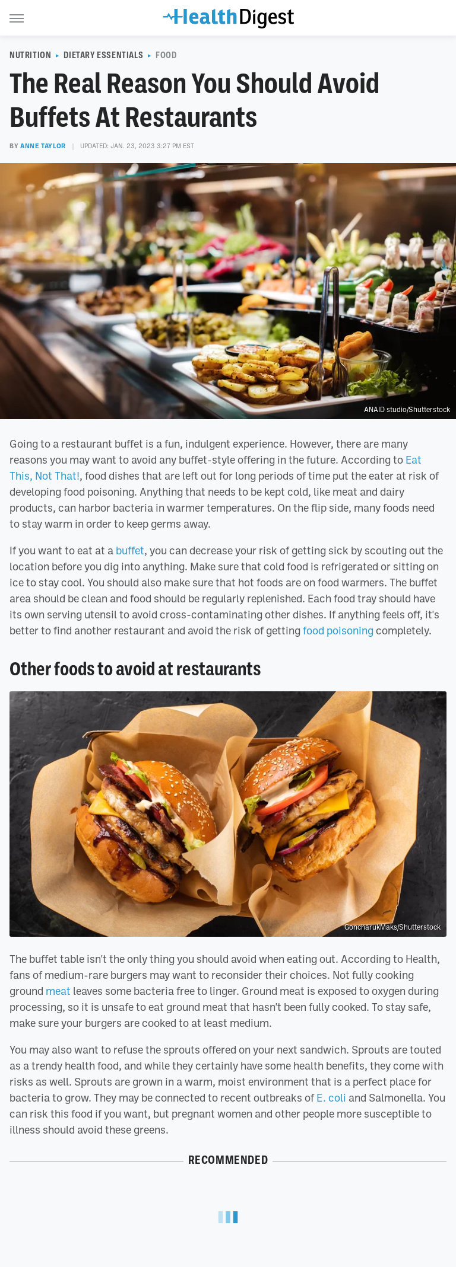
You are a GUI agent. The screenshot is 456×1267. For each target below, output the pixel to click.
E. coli (331, 1097)
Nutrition (30, 55)
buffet (130, 550)
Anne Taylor (43, 146)
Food (166, 55)
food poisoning (338, 630)
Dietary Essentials (103, 55)
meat (58, 990)
